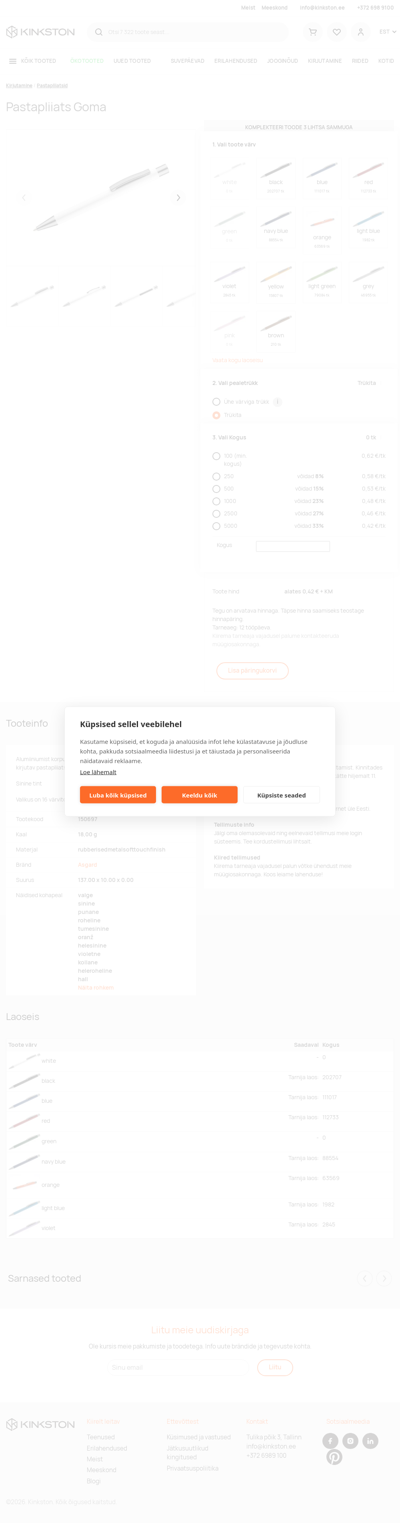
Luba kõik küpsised (117, 795)
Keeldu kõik (199, 795)
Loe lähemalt (98, 772)
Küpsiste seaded (281, 795)
